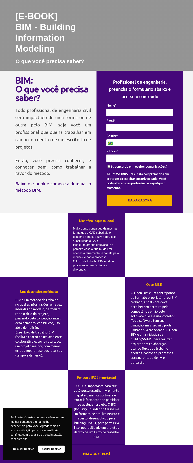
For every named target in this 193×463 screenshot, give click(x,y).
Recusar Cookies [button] (23, 449)
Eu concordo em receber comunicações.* (137, 166)
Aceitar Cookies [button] (51, 449)
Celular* (112, 136)
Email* (110, 121)
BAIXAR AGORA (140, 200)
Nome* (111, 105)
